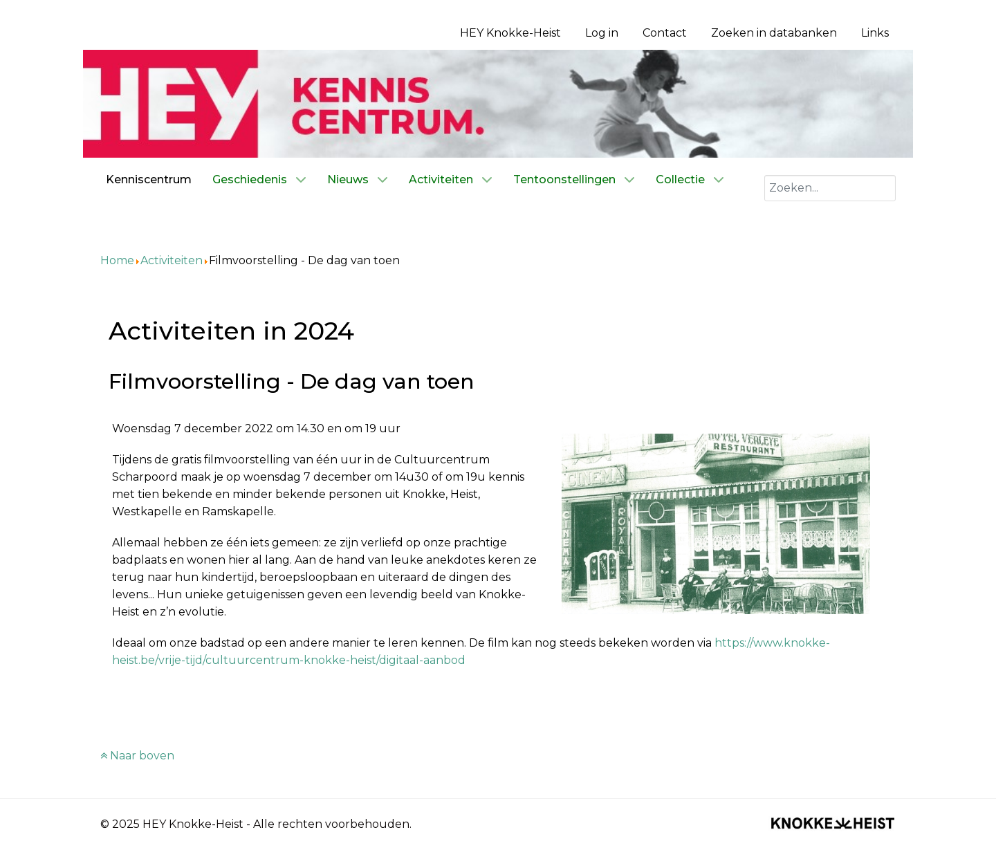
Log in (601, 32)
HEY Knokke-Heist (510, 32)
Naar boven (137, 755)
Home (117, 260)
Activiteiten (171, 260)
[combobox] (830, 188)
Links (875, 32)
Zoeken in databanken (774, 32)
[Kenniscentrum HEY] (498, 102)
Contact (665, 32)
